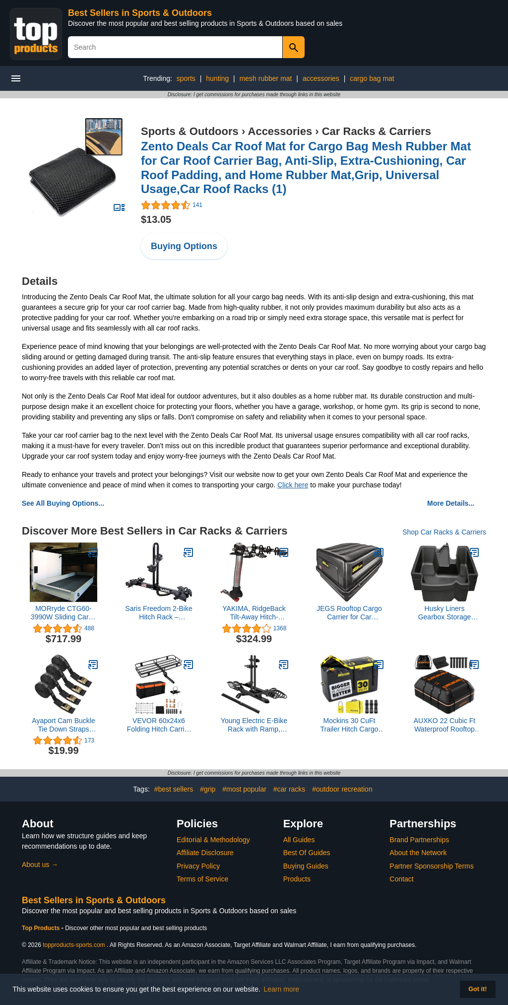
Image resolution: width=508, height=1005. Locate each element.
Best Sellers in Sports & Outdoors (140, 13)
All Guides (299, 840)
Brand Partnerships (419, 840)
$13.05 (156, 219)
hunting (217, 78)
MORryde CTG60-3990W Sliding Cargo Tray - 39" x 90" (63, 612)
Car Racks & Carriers (376, 131)
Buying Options (184, 246)
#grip (207, 789)
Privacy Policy (198, 866)
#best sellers (173, 789)
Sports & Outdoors (190, 131)
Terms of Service (202, 879)
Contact (401, 879)
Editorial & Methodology (213, 840)
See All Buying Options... (63, 503)
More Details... (450, 503)
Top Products (42, 928)
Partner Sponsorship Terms (431, 866)
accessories (321, 78)
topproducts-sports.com (74, 944)
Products (297, 879)
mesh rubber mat (266, 78)
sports (186, 78)
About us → (40, 865)
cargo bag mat (372, 78)
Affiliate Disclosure (205, 853)
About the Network (417, 853)
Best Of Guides (306, 853)
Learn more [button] (282, 989)
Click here (292, 485)
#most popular (244, 789)
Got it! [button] (477, 989)
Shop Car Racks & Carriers (444, 532)
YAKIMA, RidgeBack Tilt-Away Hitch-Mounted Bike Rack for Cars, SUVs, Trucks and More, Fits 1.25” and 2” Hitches (254, 612)
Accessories (280, 131)
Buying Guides (305, 866)
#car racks (289, 789)
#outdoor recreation (342, 789)
